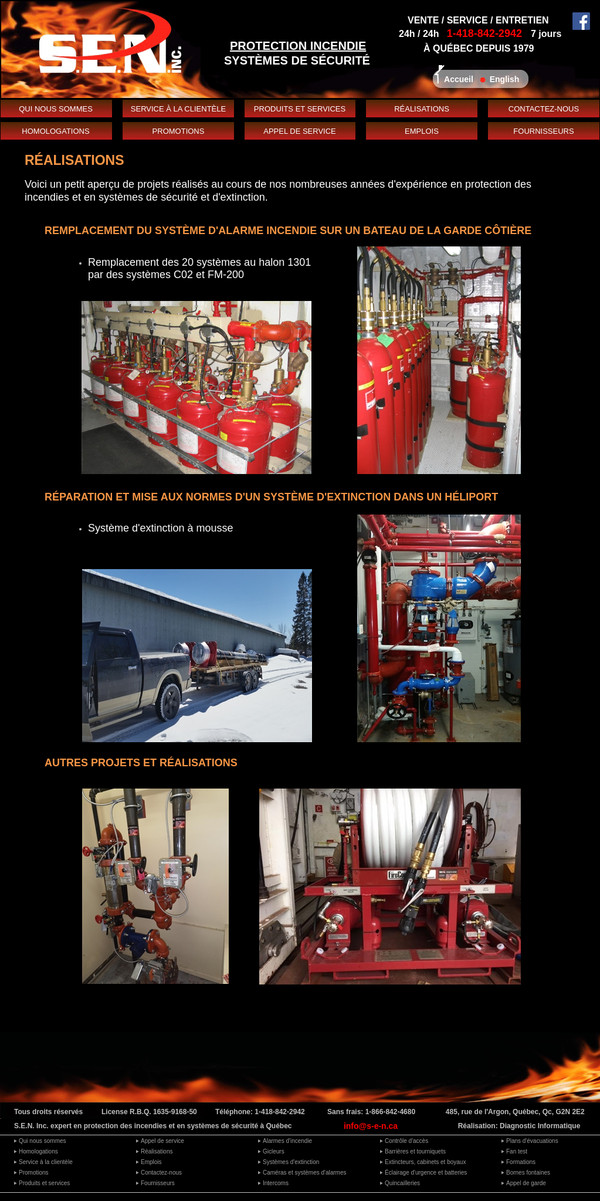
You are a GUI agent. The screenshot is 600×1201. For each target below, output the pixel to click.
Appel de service (162, 1141)
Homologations (38, 1151)
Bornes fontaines (528, 1172)
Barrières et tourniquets (415, 1151)
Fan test (516, 1151)
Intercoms (276, 1183)
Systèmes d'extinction (291, 1162)
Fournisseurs (158, 1183)
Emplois (151, 1162)
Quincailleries (402, 1183)
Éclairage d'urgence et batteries (426, 1172)
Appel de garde (526, 1183)
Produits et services (44, 1183)
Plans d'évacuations (532, 1141)
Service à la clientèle (46, 1162)
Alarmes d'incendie (287, 1141)
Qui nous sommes (42, 1141)
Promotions (34, 1172)
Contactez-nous (161, 1172)
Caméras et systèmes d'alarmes (305, 1172)
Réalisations (156, 1151)
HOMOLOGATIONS (55, 131)
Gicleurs (273, 1151)
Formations (520, 1162)
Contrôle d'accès (406, 1141)
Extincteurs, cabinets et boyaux (425, 1162)
